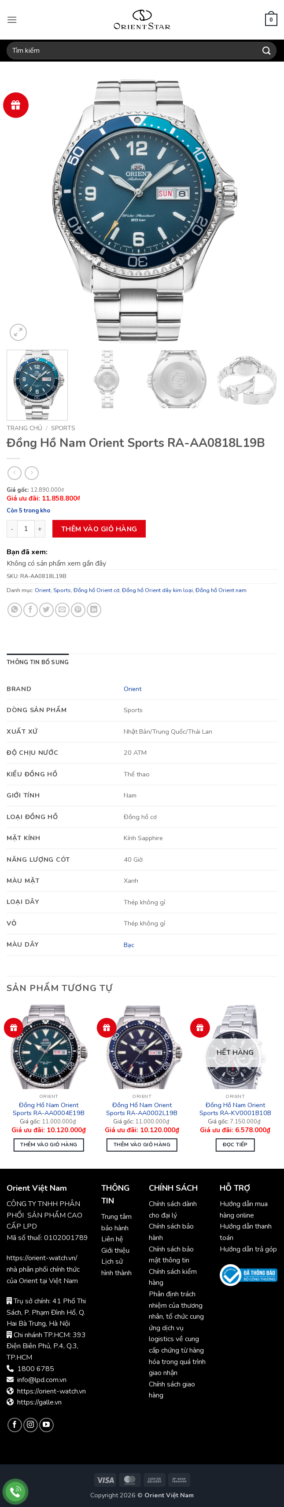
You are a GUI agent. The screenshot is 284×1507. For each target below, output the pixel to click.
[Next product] (14, 473)
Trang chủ (24, 428)
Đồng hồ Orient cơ (96, 590)
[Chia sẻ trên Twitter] (46, 610)
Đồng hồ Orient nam (221, 590)
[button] (12, 19)
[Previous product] (31, 473)
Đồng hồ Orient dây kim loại (157, 590)
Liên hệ (112, 1239)
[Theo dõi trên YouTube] (46, 1425)
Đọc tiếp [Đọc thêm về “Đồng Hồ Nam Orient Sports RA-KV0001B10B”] (235, 1144)
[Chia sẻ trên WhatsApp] (14, 610)
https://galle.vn (39, 1402)
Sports (63, 428)
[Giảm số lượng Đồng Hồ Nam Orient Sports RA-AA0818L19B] (12, 529)
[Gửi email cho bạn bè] (62, 610)
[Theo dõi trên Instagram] (30, 1425)
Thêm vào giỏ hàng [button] (48, 1144)
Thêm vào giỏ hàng (99, 529)
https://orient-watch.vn (51, 1391)
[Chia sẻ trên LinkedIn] (94, 610)
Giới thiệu (115, 1250)
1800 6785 (35, 1369)
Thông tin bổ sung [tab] (38, 662)
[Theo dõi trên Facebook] (14, 1425)
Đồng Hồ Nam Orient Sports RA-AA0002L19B (141, 1109)
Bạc (129, 944)
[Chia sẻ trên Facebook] (30, 610)
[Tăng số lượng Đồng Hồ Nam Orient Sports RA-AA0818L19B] (40, 529)
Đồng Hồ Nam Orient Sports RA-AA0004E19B (49, 1109)
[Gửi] (267, 50)
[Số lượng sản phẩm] (26, 529)
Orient (43, 590)
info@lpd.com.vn (41, 1380)
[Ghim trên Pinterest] (78, 610)
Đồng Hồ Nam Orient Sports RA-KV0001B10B (235, 1109)
